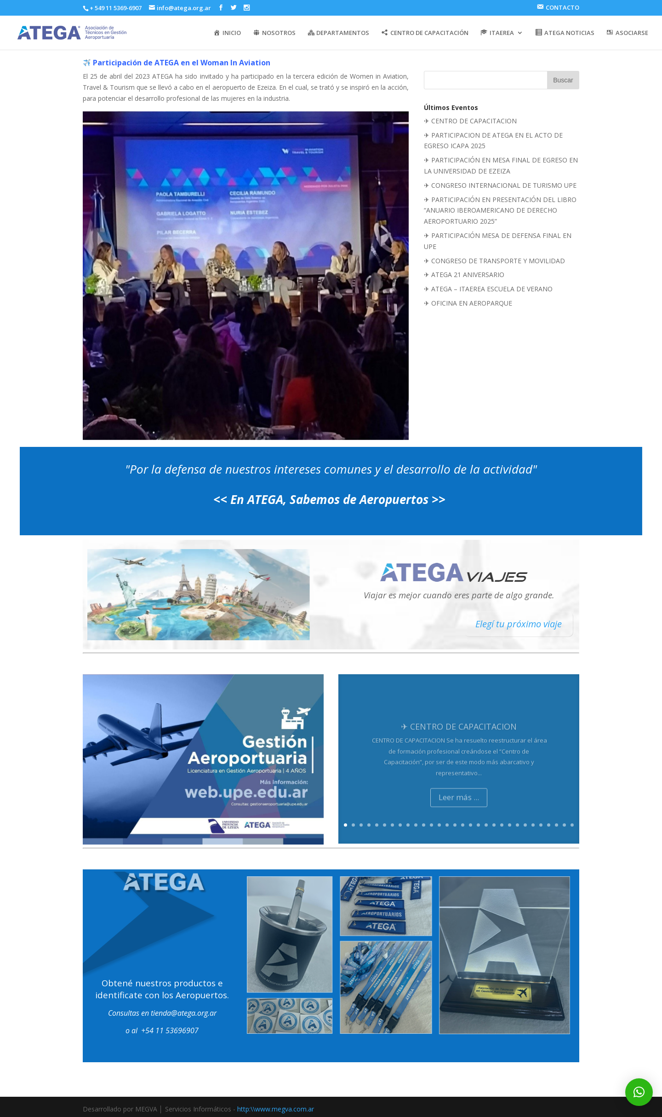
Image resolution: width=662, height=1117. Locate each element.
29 (564, 825)
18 (478, 825)
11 (423, 825)
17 (470, 825)
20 (494, 825)
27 (548, 825)
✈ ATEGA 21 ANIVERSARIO (464, 274)
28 (556, 825)
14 (447, 825)
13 (439, 825)
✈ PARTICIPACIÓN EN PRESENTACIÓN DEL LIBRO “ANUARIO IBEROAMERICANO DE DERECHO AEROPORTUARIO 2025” (500, 210)
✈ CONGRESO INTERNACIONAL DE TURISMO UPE (500, 185)
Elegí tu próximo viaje (518, 624)
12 (431, 825)
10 (415, 825)
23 (517, 825)
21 (501, 825)
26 (540, 825)
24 (525, 825)
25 (533, 825)
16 (462, 825)
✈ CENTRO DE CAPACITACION (470, 120)
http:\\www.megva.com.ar (275, 1109)
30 (572, 825)
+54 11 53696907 (170, 1030)
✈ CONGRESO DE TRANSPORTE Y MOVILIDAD (494, 260)
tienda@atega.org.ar (184, 1013)
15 (455, 825)
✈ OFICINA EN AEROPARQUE (468, 303)
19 (486, 825)
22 (509, 825)
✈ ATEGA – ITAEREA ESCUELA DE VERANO (488, 288)
